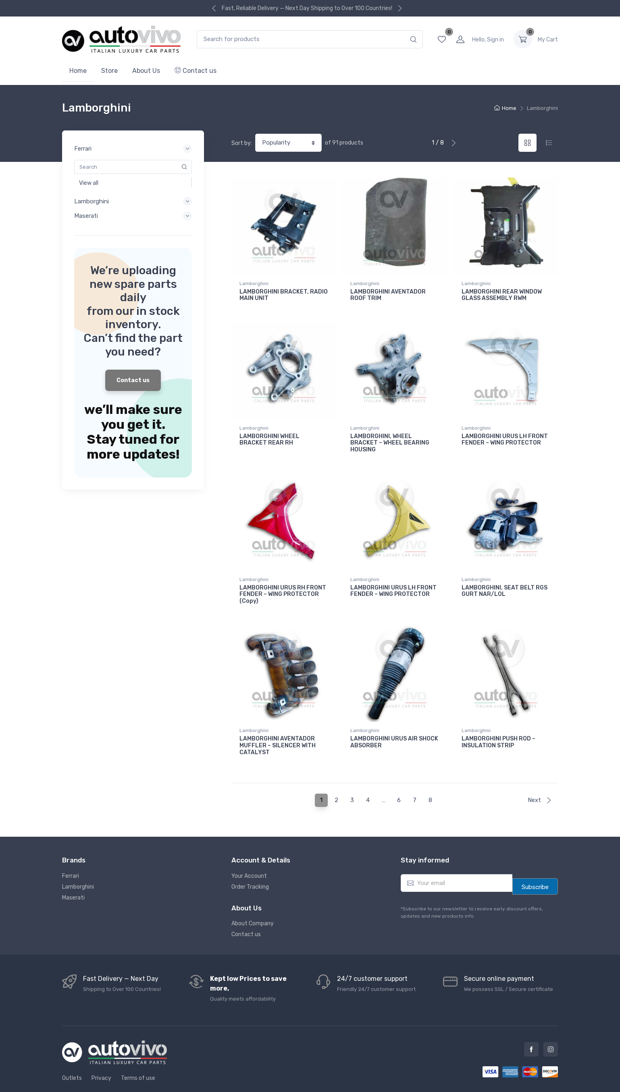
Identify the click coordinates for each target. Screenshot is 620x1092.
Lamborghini (253, 283)
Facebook (531, 1027)
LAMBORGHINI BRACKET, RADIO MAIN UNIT (283, 295)
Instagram (550, 1027)
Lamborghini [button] (133, 201)
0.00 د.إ (548, 39)
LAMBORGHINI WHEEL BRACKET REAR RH (269, 434)
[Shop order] (288, 143)
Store (109, 70)
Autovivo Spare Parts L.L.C (336, 1079)
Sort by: (241, 143)
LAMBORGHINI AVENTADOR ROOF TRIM (388, 295)
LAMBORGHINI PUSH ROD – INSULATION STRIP (498, 725)
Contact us (195, 70)
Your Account (249, 853)
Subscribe (535, 864)
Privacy (101, 1055)
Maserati (73, 875)
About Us (146, 70)
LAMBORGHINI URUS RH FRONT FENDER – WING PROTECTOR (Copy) (282, 583)
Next (540, 777)
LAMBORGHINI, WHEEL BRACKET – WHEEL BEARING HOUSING (389, 437)
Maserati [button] (133, 215)
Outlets (72, 1055)
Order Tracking (250, 864)
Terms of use (138, 1055)
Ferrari (70, 853)
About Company (252, 901)
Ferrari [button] (133, 148)
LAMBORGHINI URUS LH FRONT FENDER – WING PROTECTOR (505, 434)
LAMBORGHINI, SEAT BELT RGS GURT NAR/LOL (504, 580)
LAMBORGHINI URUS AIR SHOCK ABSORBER (394, 725)
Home (78, 70)
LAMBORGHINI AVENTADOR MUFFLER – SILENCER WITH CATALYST (277, 728)
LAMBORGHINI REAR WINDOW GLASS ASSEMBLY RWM (502, 295)
